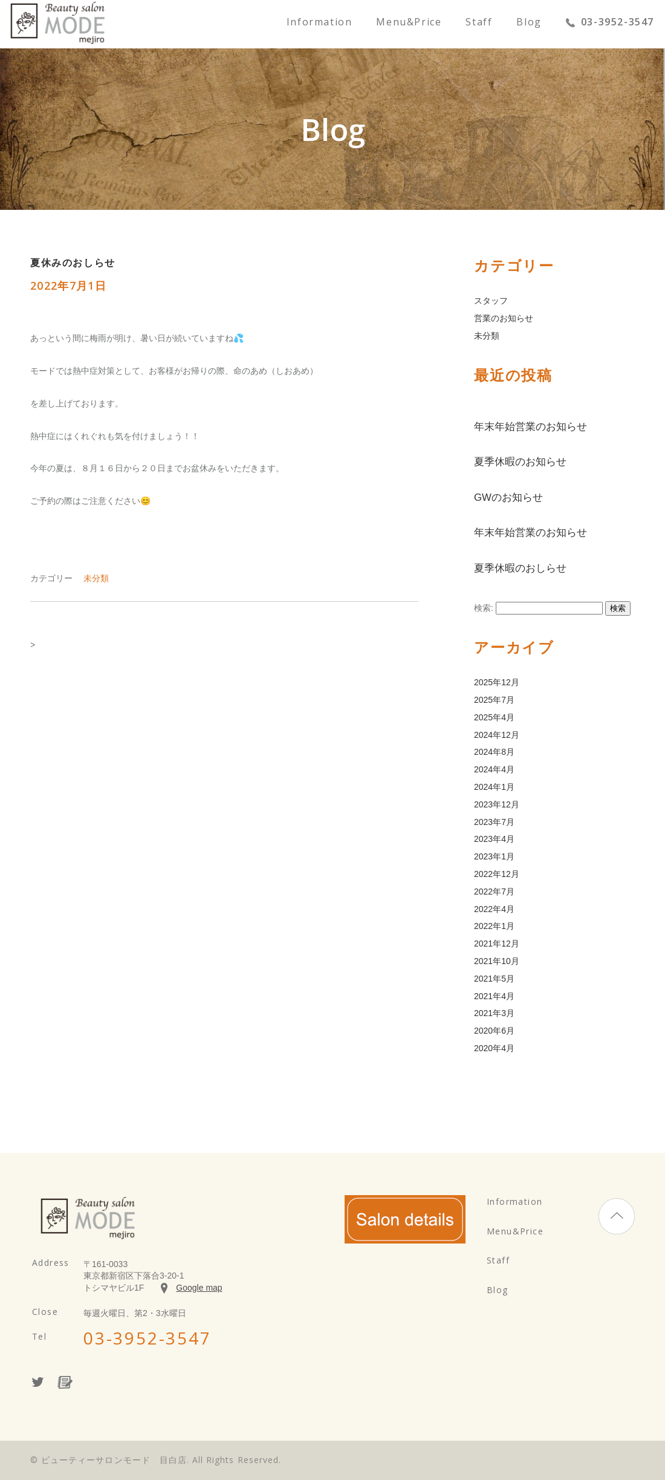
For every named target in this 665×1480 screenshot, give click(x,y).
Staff (478, 22)
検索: (483, 608)
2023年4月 (494, 839)
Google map (199, 1288)
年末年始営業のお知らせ (530, 426)
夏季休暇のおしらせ (520, 568)
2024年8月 (494, 752)
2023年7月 (494, 822)
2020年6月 (494, 1030)
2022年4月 (494, 909)
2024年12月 (496, 735)
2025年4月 (494, 717)
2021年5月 (494, 978)
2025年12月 (496, 682)
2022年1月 (494, 926)
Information (319, 22)
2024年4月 (494, 769)
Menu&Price (408, 22)
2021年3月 (494, 1013)
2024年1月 (494, 787)
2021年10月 (496, 961)
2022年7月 (494, 891)
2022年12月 (496, 874)
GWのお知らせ (508, 497)
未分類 (96, 578)
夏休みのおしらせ (72, 263)
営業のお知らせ (503, 318)
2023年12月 (496, 804)
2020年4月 (494, 1048)
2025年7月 (494, 700)
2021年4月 (494, 996)
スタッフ (491, 300)
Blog (528, 22)
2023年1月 (494, 856)
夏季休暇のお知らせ (520, 462)
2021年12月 (496, 943)
